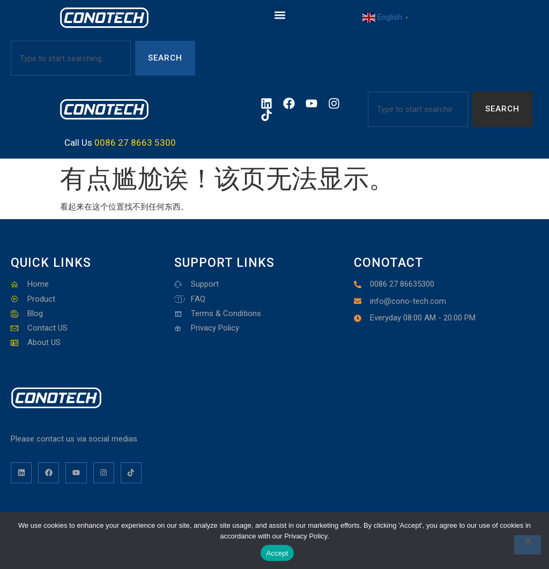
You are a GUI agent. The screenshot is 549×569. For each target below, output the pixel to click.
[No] (527, 545)
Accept (277, 553)
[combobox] (71, 58)
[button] (280, 15)
